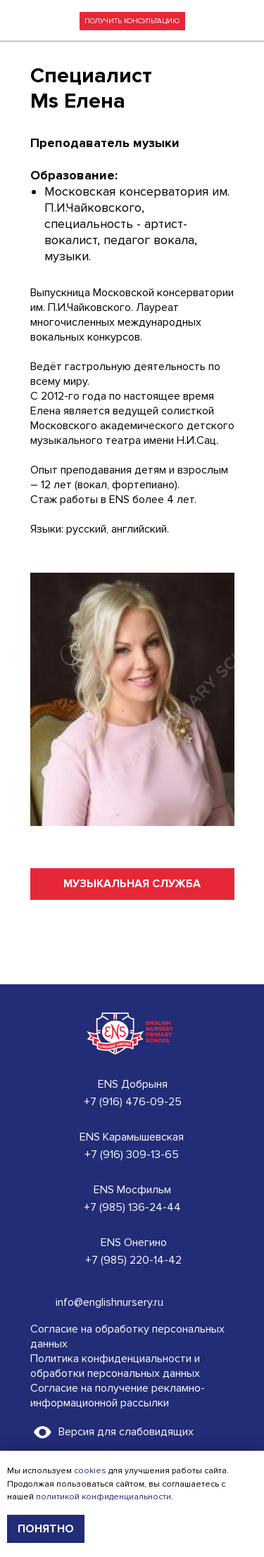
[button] (132, 21)
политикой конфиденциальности (103, 1497)
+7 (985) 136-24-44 (132, 1207)
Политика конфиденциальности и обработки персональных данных (115, 1366)
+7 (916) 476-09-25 (133, 1102)
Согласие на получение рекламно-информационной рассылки (117, 1395)
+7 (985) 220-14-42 (133, 1260)
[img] (241, 21)
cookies (90, 1471)
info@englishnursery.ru (109, 1302)
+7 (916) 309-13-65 (131, 1155)
